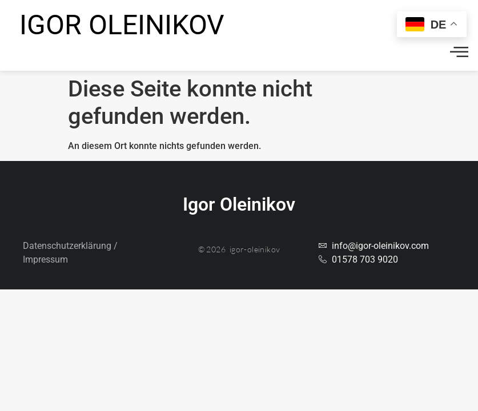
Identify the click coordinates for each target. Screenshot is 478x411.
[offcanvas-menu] (459, 52)
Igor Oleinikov (121, 25)
